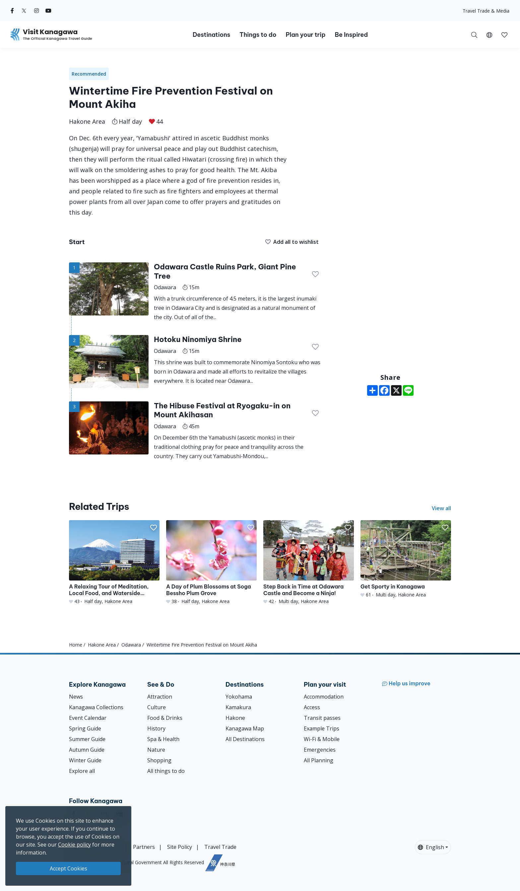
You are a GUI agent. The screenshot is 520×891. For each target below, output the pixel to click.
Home (75, 645)
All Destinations (245, 739)
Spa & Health (163, 739)
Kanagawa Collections (96, 707)
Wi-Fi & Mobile (322, 739)
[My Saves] (504, 34)
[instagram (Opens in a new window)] (36, 11)
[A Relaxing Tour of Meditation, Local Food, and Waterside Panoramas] (114, 562)
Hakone (235, 717)
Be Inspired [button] (351, 34)
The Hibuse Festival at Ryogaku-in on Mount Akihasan (222, 410)
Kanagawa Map (245, 728)
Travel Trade (220, 847)
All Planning (318, 760)
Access (312, 707)
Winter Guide (85, 760)
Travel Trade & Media (486, 11)
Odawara (131, 645)
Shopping (159, 760)
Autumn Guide (86, 749)
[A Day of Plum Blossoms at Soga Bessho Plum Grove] (211, 562)
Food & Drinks (164, 717)
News (76, 696)
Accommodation (324, 696)
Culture (156, 707)
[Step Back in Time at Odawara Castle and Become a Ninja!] (308, 562)
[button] (489, 34)
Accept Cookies (68, 868)
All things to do (166, 771)
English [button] (431, 847)
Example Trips (321, 728)
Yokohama (239, 696)
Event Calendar (87, 717)
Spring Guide (85, 728)
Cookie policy (74, 844)
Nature (156, 749)
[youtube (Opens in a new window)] (48, 11)
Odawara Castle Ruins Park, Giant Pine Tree (225, 271)
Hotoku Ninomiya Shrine (198, 339)
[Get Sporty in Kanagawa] (405, 559)
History (156, 728)
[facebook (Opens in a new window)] (12, 11)
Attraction (159, 696)
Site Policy (179, 847)
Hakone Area (87, 121)
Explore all (82, 771)
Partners (144, 847)
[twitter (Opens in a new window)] (24, 11)
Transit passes (322, 717)
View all (441, 508)
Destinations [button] (211, 34)
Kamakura (238, 707)
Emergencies (320, 749)
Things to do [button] (257, 34)
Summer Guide (87, 739)
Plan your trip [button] (305, 34)
